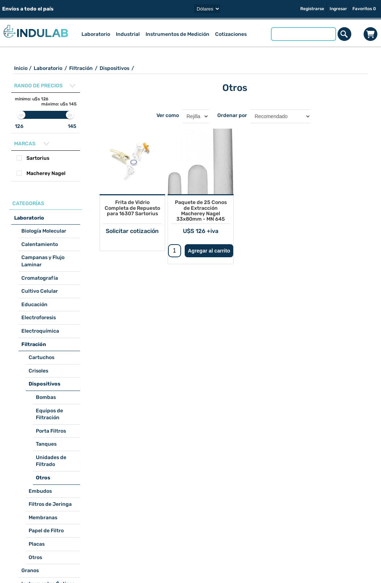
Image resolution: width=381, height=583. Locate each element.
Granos (30, 570)
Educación (34, 304)
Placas (37, 544)
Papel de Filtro (46, 531)
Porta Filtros (51, 431)
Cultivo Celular (39, 291)
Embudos (40, 491)
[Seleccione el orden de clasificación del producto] (281, 116)
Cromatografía (39, 278)
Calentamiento (39, 244)
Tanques (46, 444)
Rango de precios (38, 86)
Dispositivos (44, 384)
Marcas (24, 144)
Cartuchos (41, 357)
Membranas (43, 518)
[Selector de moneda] (207, 8)
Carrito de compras (370, 34)
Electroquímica (40, 331)
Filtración (33, 344)
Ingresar (338, 8)
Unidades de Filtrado (51, 461)
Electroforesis (38, 318)
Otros (43, 478)
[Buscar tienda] (303, 34)
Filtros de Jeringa (50, 504)
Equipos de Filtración (49, 414)
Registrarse (312, 8)
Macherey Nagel (46, 173)
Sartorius (37, 158)
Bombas (46, 397)
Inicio (21, 68)
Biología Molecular (43, 231)
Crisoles (38, 371)
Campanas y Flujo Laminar (42, 261)
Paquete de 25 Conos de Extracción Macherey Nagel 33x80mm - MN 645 (201, 210)
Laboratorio (29, 218)
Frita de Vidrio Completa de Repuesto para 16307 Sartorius (132, 208)
